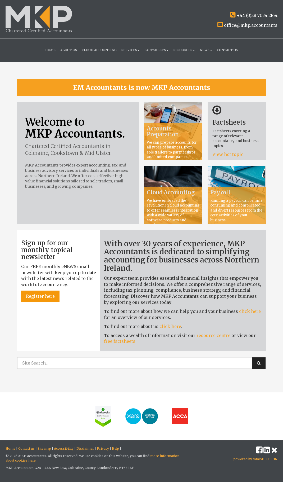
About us (68, 50)
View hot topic (228, 154)
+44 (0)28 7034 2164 (253, 15)
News (206, 50)
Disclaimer (85, 448)
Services (130, 50)
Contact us (227, 50)
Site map (44, 448)
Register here (40, 296)
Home (50, 50)
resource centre (213, 335)
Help (115, 448)
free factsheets (119, 341)
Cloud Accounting (99, 50)
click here (250, 311)
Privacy (103, 448)
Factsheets (156, 50)
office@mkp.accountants (247, 25)
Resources (184, 50)
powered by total (255, 459)
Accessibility (64, 448)
